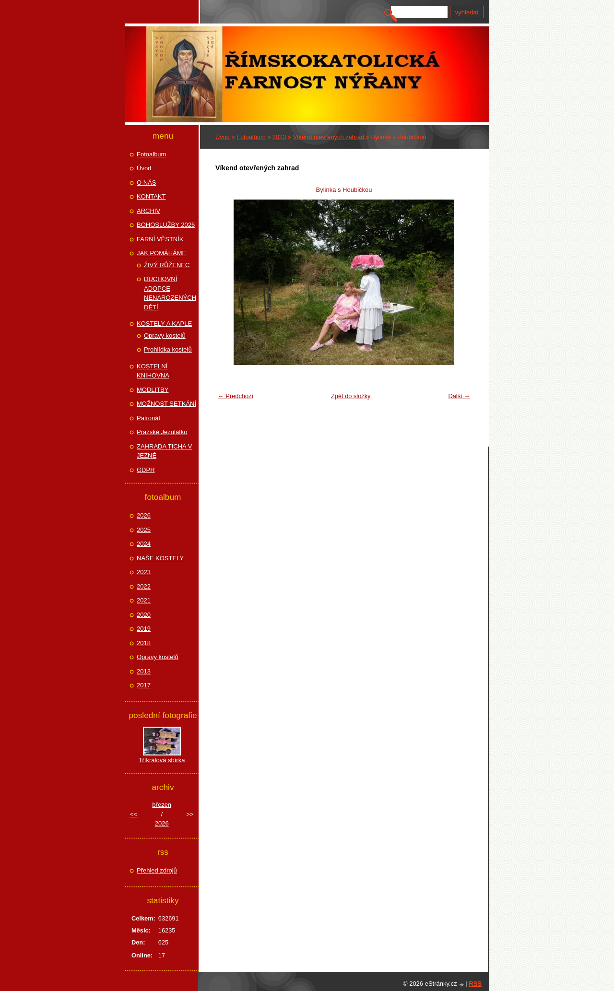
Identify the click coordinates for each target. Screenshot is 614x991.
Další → (459, 396)
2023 (279, 137)
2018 (144, 643)
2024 (144, 543)
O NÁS (146, 182)
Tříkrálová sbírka (162, 760)
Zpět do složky (351, 396)
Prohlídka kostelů (168, 349)
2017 (144, 685)
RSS (475, 983)
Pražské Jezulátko (162, 432)
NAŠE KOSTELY (160, 558)
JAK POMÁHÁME (161, 253)
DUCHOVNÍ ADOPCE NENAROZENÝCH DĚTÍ (170, 293)
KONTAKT (151, 196)
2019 (144, 628)
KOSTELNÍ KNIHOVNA (153, 371)
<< (133, 814)
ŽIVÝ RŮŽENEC (166, 265)
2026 (144, 515)
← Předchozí (235, 396)
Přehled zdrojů (157, 870)
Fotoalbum (250, 137)
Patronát (148, 418)
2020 (144, 614)
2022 (144, 586)
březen (161, 804)
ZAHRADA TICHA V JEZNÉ (164, 451)
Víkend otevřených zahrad (329, 137)
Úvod (222, 137)
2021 (144, 600)
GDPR (146, 469)
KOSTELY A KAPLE (164, 323)
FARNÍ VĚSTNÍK (160, 239)
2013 (144, 671)
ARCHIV (148, 210)
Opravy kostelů (165, 335)
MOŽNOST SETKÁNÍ (166, 403)
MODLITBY (152, 389)
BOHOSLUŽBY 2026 (166, 224)
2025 (144, 529)
